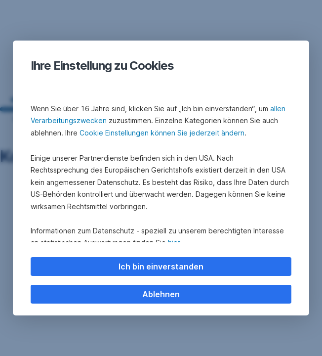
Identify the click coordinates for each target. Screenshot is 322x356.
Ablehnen (161, 294)
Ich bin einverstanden (161, 266)
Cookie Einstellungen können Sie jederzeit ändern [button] (162, 133)
